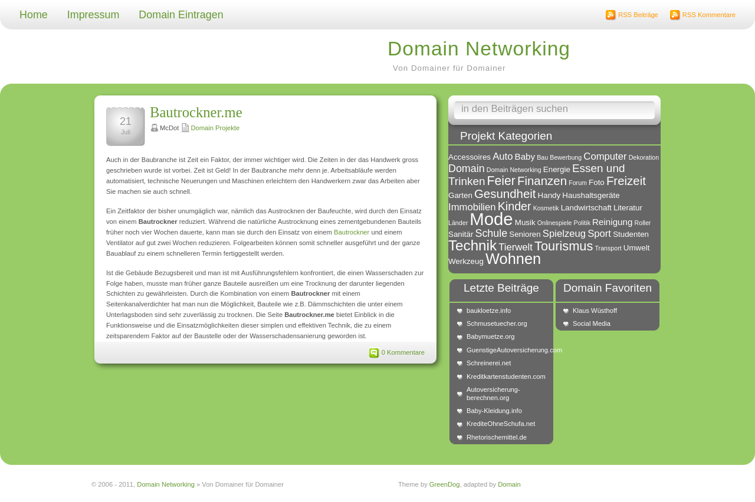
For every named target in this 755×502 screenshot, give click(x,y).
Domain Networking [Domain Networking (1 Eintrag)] (514, 169)
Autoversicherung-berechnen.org (493, 393)
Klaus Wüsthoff (595, 310)
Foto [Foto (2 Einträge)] (597, 182)
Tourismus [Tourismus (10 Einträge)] (563, 246)
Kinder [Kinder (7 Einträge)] (514, 206)
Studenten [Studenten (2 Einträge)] (631, 234)
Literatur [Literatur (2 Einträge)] (627, 207)
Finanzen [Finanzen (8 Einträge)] (542, 180)
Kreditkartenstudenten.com (506, 376)
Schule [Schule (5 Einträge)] (491, 233)
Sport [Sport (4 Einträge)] (599, 233)
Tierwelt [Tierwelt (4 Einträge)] (515, 247)
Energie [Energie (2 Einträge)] (556, 169)
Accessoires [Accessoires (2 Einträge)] (469, 157)
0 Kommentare (403, 352)
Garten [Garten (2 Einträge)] (460, 195)
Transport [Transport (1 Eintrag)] (608, 248)
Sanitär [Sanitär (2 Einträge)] (460, 234)
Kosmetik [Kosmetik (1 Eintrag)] (546, 208)
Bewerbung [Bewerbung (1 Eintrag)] (566, 157)
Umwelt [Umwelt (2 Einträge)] (636, 247)
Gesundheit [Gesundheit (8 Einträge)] (505, 193)
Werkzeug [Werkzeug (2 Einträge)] (466, 261)
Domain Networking (479, 49)
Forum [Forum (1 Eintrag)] (578, 182)
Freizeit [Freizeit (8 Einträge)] (626, 180)
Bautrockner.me (196, 112)
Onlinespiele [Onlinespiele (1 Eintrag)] (554, 222)
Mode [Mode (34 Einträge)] (491, 219)
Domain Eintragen (181, 15)
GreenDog (444, 484)
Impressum (93, 15)
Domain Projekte (215, 127)
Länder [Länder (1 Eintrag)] (458, 222)
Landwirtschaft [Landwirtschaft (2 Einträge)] (586, 207)
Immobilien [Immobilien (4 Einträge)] (472, 207)
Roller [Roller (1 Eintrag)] (643, 222)
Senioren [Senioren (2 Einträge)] (524, 234)
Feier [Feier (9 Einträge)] (501, 180)
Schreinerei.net (489, 362)
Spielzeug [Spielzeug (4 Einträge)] (564, 233)
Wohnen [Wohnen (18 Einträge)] (513, 258)
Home (33, 15)
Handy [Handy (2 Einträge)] (549, 195)
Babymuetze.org (490, 336)
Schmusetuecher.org (497, 323)
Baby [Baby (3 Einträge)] (525, 156)
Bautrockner (351, 232)
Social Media (591, 323)
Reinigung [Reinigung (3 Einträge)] (612, 222)
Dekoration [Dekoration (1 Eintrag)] (644, 157)
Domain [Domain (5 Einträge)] (466, 168)
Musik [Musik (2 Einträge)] (525, 222)
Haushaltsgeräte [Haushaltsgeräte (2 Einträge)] (590, 195)
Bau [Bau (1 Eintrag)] (542, 157)
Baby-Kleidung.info (494, 410)
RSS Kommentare (709, 14)
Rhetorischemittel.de (497, 437)
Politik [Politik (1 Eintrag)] (582, 222)
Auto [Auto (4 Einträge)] (503, 156)
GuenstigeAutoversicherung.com (508, 350)
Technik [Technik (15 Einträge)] (472, 245)
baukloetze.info (489, 310)
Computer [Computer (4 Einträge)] (604, 156)
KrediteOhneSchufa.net (501, 423)
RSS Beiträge (638, 14)
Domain (509, 484)
